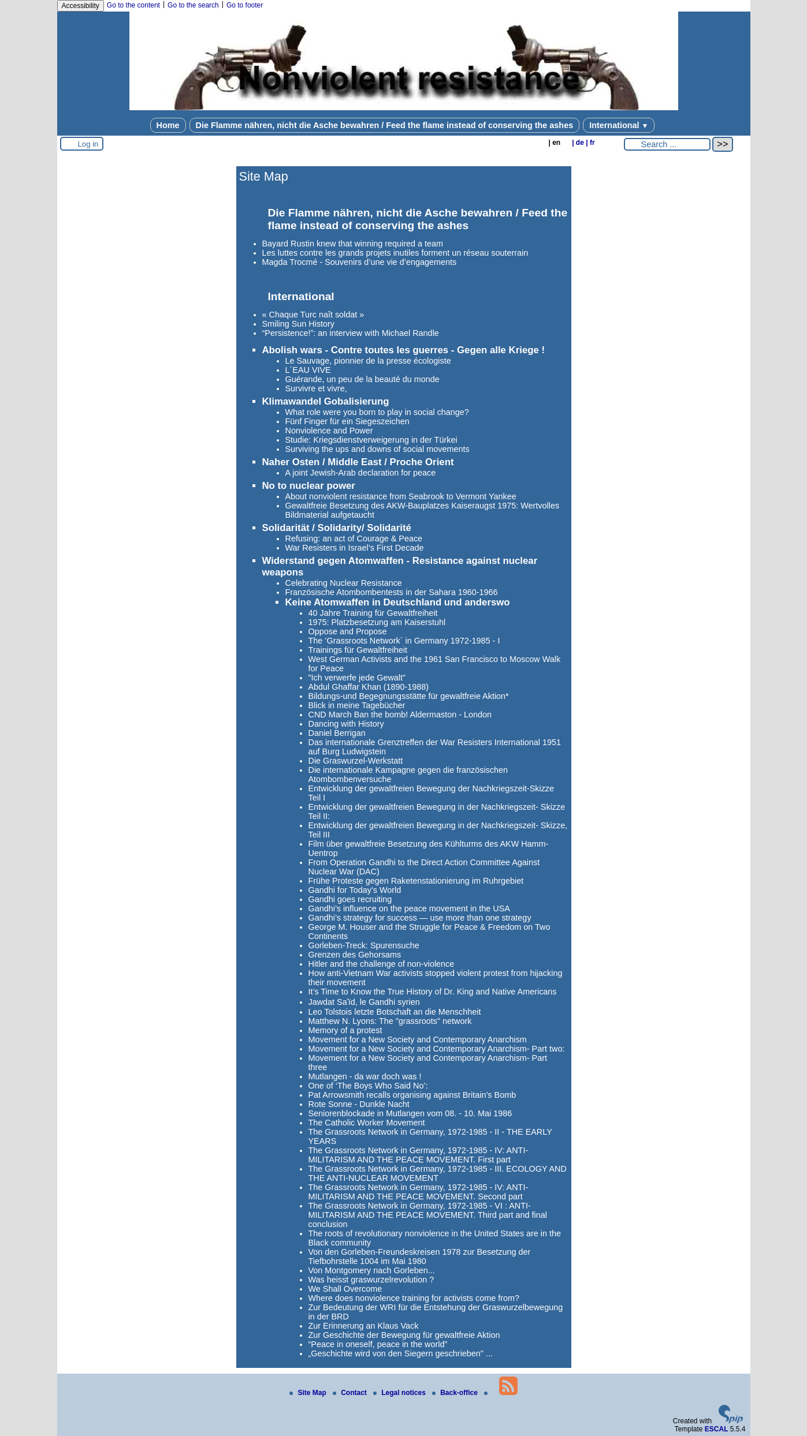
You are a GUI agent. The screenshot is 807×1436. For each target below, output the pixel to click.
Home (168, 125)
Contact (351, 1393)
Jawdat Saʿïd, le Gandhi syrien (364, 1002)
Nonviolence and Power (329, 430)
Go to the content (133, 5)
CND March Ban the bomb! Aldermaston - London (400, 714)
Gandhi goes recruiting (350, 899)
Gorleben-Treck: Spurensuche (363, 945)
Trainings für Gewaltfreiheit (357, 650)
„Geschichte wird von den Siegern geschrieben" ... (400, 1353)
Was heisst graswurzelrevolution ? (371, 1279)
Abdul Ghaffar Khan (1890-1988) (368, 686)
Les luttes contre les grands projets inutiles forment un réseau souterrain (395, 252)
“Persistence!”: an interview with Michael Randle (350, 333)
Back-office (455, 1393)
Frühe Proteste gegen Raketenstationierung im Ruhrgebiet (416, 880)
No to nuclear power (308, 485)
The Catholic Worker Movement (366, 1122)
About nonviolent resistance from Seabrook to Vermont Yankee (400, 496)
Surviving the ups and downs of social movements (377, 449)
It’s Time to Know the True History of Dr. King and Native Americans (432, 991)
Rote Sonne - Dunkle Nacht (359, 1104)
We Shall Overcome (345, 1288)
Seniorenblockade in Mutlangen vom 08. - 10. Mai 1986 (410, 1113)
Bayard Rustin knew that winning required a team (353, 243)
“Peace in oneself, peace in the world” (378, 1344)
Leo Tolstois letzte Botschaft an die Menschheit (394, 1011)
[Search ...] (667, 144)
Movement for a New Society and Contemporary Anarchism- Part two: (436, 1048)
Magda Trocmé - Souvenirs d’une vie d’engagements (359, 262)
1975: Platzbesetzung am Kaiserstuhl (377, 622)
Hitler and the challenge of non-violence (381, 963)
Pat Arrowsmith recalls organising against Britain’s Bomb (412, 1095)
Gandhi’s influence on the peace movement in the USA (409, 908)
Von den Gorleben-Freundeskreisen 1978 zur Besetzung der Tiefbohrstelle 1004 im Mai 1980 (419, 1256)
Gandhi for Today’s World (354, 890)
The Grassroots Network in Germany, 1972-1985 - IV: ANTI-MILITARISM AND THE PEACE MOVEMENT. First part (418, 1155)
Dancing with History (346, 723)
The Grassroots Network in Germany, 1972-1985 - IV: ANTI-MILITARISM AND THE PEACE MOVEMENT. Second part (418, 1192)
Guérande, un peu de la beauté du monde (362, 379)
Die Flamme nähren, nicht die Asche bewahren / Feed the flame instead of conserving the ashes (385, 125)
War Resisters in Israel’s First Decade (354, 547)
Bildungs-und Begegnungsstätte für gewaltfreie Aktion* (408, 696)
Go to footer (244, 5)
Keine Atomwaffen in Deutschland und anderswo (397, 602)
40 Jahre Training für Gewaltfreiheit (373, 613)
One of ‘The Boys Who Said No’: (368, 1085)
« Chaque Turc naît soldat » (313, 314)
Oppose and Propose (347, 631)
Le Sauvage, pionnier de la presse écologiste (368, 360)
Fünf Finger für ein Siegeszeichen (347, 421)
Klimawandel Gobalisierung (325, 401)
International (618, 125)
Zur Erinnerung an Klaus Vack (363, 1325)
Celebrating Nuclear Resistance (343, 583)
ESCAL (716, 1429)
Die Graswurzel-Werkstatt (355, 760)
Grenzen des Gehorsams (354, 954)
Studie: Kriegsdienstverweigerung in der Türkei (371, 439)
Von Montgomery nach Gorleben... (371, 1270)
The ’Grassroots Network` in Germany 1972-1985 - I (404, 640)
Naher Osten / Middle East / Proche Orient (358, 462)
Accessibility (80, 6)
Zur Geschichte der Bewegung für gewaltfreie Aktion (404, 1335)
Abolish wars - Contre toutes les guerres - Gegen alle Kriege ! (403, 350)
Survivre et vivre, (316, 388)
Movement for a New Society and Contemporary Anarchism (417, 1039)
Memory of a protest (345, 1030)
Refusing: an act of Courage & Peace (354, 538)
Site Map (308, 1393)
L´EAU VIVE (308, 370)
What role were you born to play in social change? (377, 412)
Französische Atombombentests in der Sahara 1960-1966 (391, 592)
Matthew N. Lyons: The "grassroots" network (390, 1021)
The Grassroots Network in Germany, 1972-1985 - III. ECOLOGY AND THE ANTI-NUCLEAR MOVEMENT (437, 1173)
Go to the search (193, 5)
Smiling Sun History (298, 323)
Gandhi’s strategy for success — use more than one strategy (419, 917)
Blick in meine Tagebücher (357, 705)
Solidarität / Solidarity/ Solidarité (336, 527)
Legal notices (400, 1393)
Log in (88, 144)
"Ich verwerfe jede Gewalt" (357, 677)
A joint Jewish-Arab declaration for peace (360, 472)
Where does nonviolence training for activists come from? (414, 1298)
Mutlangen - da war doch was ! (365, 1076)
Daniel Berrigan (337, 733)
